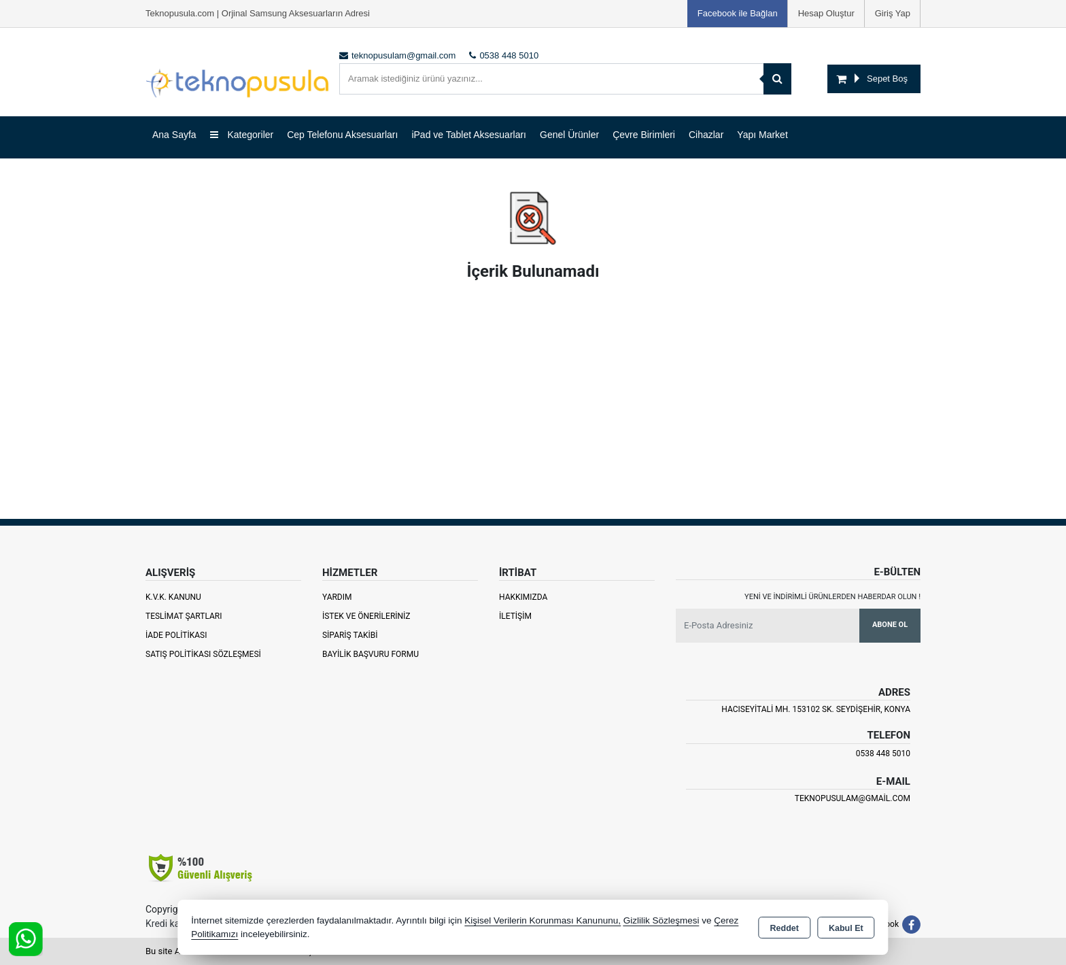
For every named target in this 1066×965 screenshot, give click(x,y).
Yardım (337, 597)
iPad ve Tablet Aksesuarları (468, 134)
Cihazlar (706, 134)
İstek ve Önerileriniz (366, 616)
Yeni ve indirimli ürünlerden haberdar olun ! (832, 596)
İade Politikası (176, 635)
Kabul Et (846, 928)
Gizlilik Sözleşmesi (661, 920)
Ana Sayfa (174, 134)
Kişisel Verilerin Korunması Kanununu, (542, 920)
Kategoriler (242, 134)
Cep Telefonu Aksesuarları (342, 134)
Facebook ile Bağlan (738, 13)
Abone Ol (890, 624)
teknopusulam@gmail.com (852, 798)
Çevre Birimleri (644, 134)
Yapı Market (762, 134)
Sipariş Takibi (350, 635)
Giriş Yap (892, 13)
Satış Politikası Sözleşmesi (203, 654)
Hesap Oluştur (826, 13)
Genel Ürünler (569, 134)
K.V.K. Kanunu (173, 597)
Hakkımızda (523, 597)
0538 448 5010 (883, 753)
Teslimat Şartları (183, 616)
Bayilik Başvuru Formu (370, 654)
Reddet (784, 928)
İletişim (515, 616)
